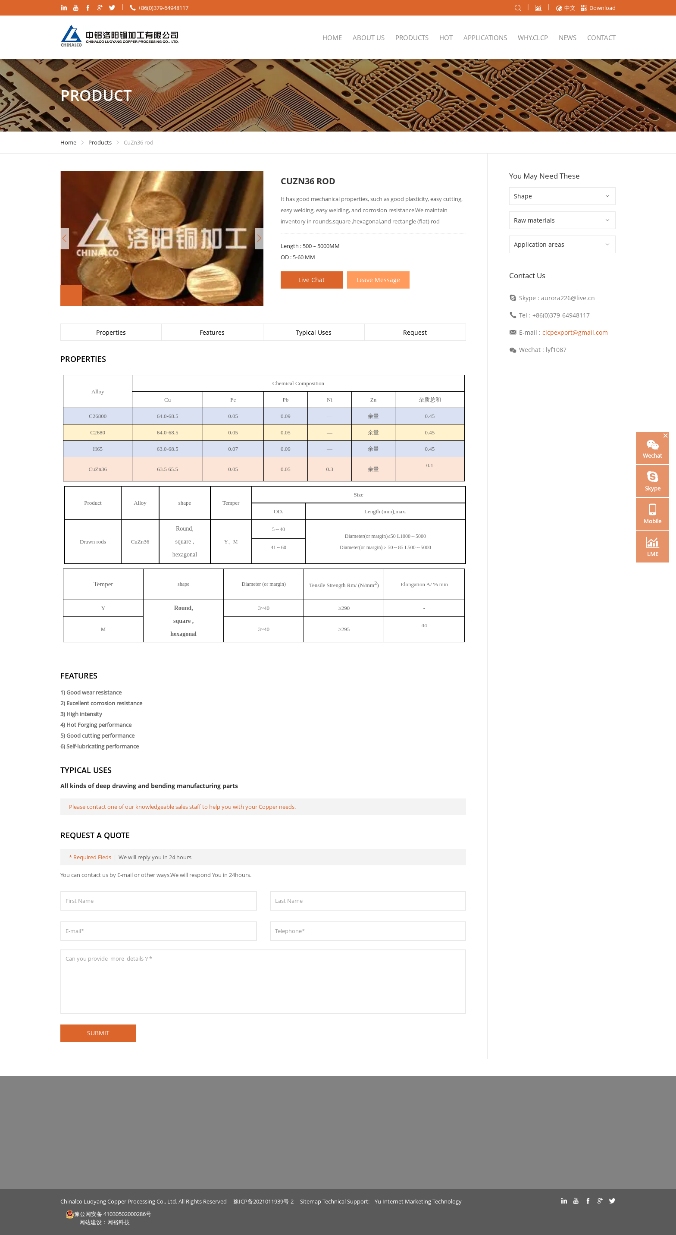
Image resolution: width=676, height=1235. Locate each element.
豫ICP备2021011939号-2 (263, 1201)
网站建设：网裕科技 (104, 1222)
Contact (601, 37)
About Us (369, 37)
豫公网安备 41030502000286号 (108, 1214)
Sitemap (310, 1201)
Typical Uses (314, 332)
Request (415, 332)
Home (332, 37)
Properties (111, 332)
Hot (446, 37)
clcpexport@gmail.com (575, 332)
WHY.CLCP (533, 37)
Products (412, 37)
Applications (485, 37)
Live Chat (312, 280)
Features (212, 332)
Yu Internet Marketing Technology (418, 1201)
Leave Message (379, 280)
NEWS (567, 37)
